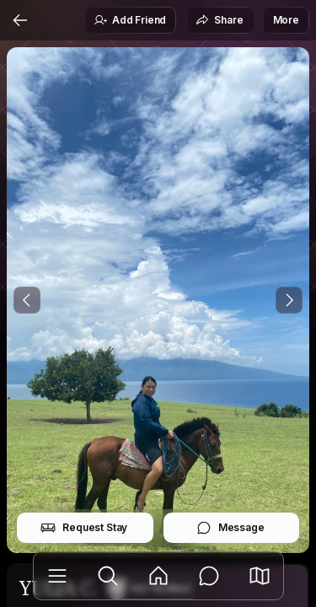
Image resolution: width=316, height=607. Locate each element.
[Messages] (209, 576)
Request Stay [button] (83, 527)
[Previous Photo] (26, 300)
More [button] (286, 19)
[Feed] (158, 576)
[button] (259, 576)
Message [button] (230, 527)
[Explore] (108, 576)
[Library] (57, 576)
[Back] (20, 20)
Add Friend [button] (130, 20)
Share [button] (219, 20)
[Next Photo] (289, 300)
